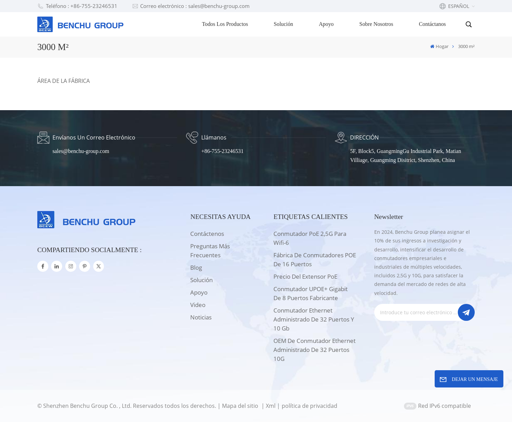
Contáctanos (432, 24)
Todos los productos (225, 24)
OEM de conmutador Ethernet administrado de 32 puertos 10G (314, 350)
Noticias (201, 317)
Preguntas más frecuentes (210, 250)
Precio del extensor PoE (305, 276)
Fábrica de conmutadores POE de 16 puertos (314, 259)
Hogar (439, 46)
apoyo (198, 292)
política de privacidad (309, 406)
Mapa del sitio (241, 406)
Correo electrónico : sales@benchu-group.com (191, 5)
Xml (271, 406)
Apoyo (326, 24)
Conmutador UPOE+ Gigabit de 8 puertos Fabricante (310, 293)
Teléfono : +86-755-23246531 (77, 5)
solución (201, 280)
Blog (196, 267)
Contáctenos (207, 234)
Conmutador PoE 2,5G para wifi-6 (309, 238)
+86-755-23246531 (222, 151)
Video (197, 305)
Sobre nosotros (376, 24)
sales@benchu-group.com (80, 151)
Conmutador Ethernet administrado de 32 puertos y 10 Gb (313, 319)
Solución (283, 24)
